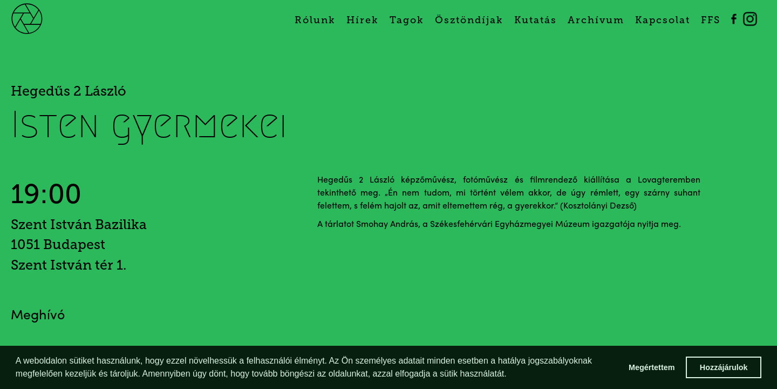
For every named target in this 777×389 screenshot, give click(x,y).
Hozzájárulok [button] (724, 367)
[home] (39, 17)
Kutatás (535, 20)
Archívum (596, 20)
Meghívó (38, 316)
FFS (710, 20)
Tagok (407, 20)
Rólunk (315, 20)
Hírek (362, 20)
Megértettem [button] (652, 367)
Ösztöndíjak (469, 20)
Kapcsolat (662, 20)
